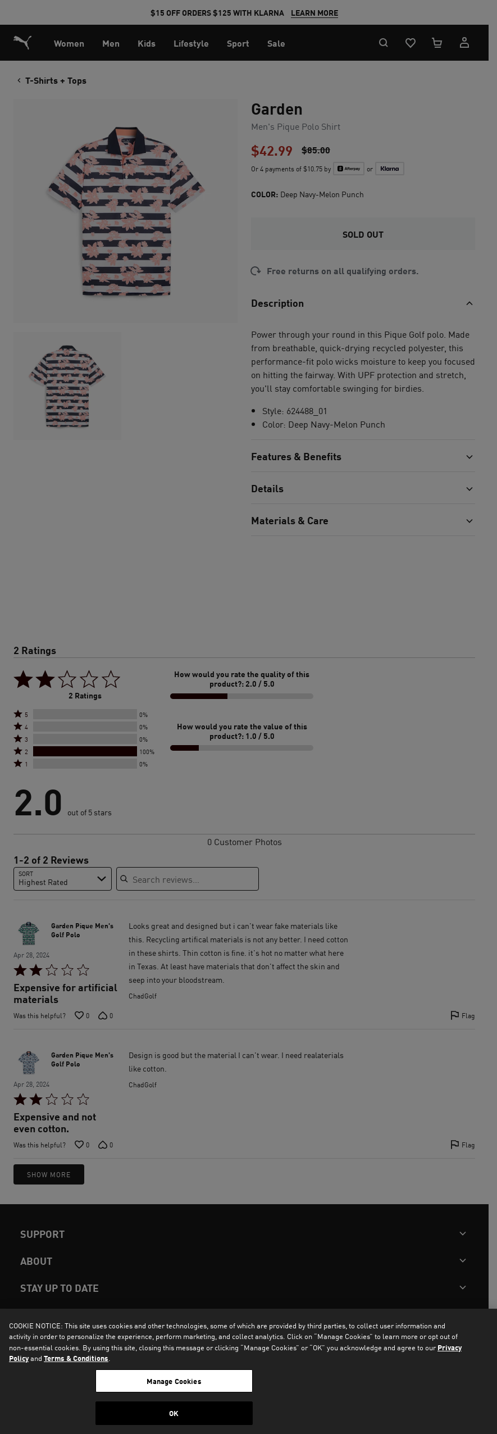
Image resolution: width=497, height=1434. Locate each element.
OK (174, 1413)
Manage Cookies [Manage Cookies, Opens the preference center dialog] (174, 1381)
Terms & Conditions (76, 1358)
